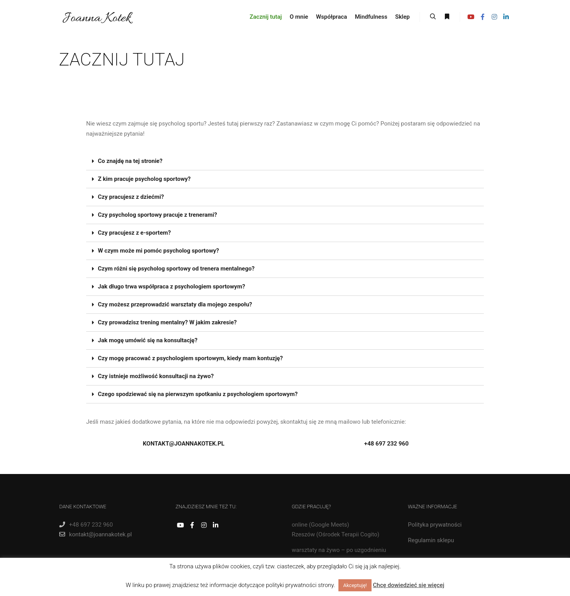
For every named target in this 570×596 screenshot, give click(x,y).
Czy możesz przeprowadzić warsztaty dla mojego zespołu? (175, 304)
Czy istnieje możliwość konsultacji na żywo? (156, 376)
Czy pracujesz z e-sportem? (134, 232)
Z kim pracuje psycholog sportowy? (144, 178)
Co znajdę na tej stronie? (130, 160)
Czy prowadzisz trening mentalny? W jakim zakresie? (167, 322)
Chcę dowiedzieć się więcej (408, 585)
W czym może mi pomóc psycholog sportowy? (158, 250)
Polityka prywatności (435, 524)
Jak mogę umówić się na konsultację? (147, 340)
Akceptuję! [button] (355, 585)
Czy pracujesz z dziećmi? (131, 196)
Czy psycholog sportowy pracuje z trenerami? (157, 214)
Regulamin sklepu (431, 540)
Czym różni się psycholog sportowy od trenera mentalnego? (176, 268)
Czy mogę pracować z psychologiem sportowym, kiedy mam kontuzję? (190, 358)
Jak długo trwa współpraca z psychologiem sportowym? (171, 286)
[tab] (285, 161)
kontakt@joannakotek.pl (95, 534)
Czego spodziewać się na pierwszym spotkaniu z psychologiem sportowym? (197, 394)
